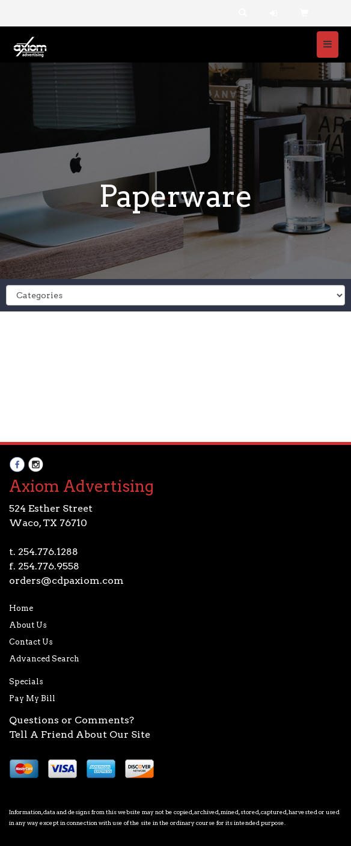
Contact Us (31, 641)
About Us (28, 625)
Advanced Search (44, 658)
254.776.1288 (48, 551)
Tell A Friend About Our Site (79, 734)
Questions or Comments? (71, 720)
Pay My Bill (32, 698)
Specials (26, 681)
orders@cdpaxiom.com (66, 580)
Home (21, 608)
